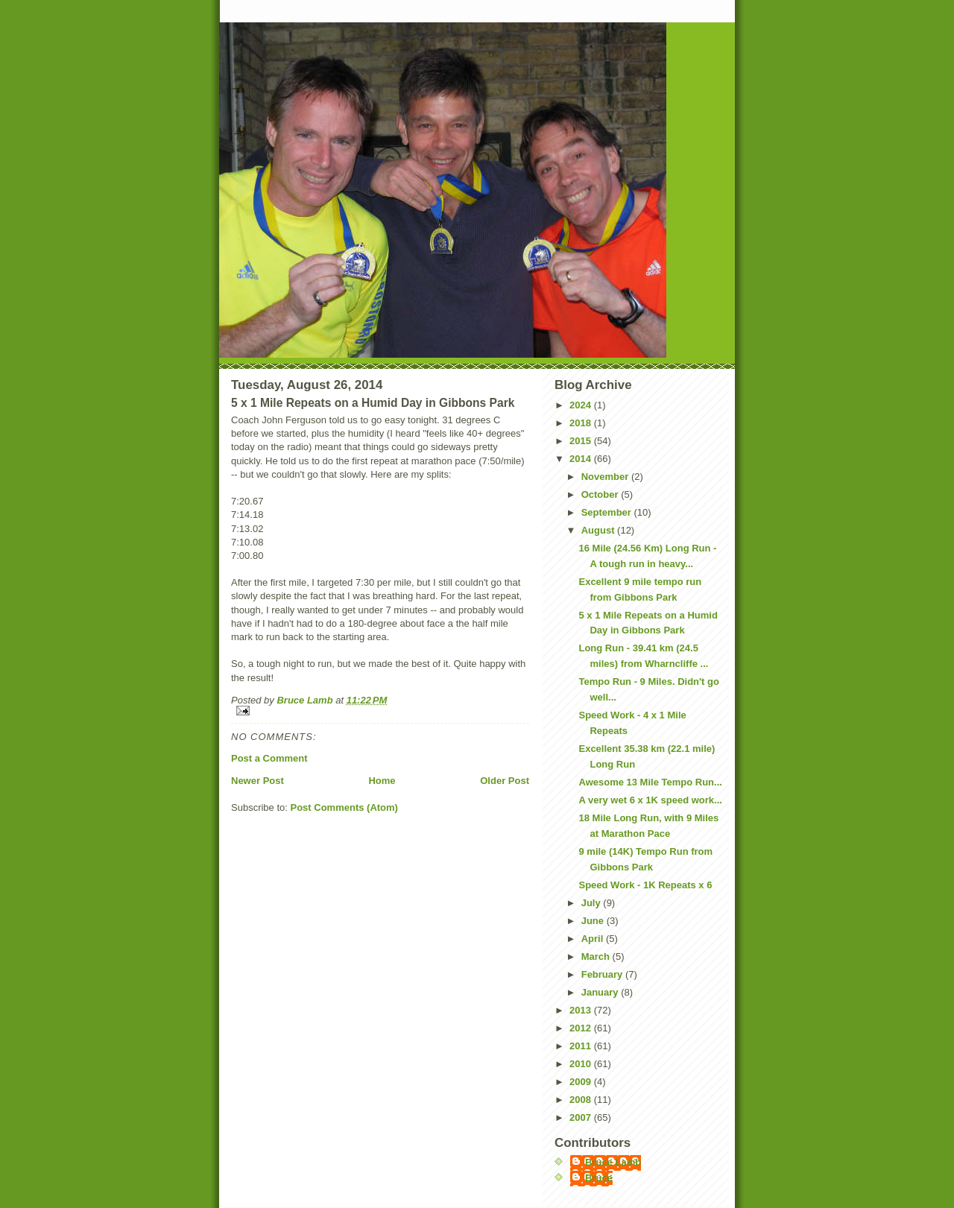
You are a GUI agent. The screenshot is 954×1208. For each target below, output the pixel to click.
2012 (581, 1028)
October (601, 494)
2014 (581, 458)
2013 (581, 1010)
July (592, 902)
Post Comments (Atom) (344, 807)
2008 (581, 1099)
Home (381, 780)
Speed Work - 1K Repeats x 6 (645, 885)
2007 (581, 1117)
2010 (581, 1063)
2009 (581, 1081)
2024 (581, 405)
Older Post (504, 780)
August (599, 530)
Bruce (599, 1177)
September (607, 512)
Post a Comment (269, 758)
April (593, 938)
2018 (581, 423)
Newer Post (257, 780)
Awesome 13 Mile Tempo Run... (649, 782)
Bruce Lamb (306, 700)
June (594, 920)
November (606, 476)
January (601, 992)
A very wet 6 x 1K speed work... (649, 800)
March (597, 956)
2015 (581, 440)
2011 (581, 1046)
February (603, 974)
